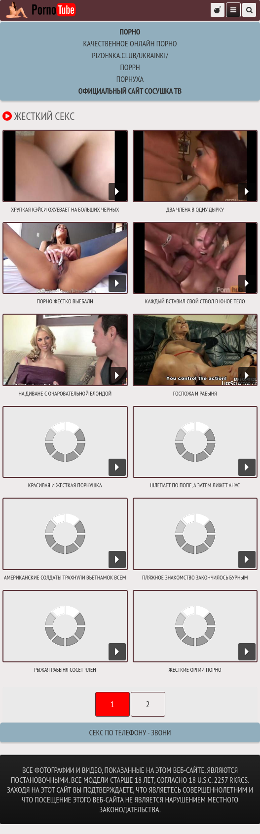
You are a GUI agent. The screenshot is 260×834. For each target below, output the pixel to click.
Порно (129, 31)
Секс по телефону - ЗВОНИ (130, 732)
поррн (130, 67)
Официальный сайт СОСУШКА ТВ (130, 91)
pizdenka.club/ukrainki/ (130, 55)
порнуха (130, 79)
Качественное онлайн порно (130, 43)
